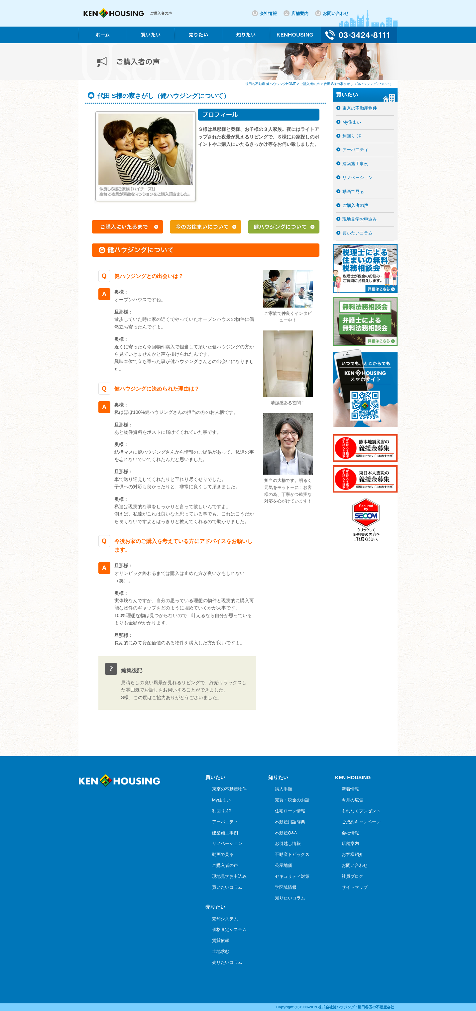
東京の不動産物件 (359, 108)
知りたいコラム (290, 897)
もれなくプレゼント (361, 810)
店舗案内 (299, 13)
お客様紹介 (352, 854)
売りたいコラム (227, 962)
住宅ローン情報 (290, 810)
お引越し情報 (288, 843)
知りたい (278, 777)
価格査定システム (229, 929)
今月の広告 (352, 799)
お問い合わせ (336, 13)
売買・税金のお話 (292, 799)
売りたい (215, 907)
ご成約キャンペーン (361, 821)
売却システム (225, 918)
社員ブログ (352, 876)
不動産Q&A (286, 832)
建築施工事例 (355, 163)
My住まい (351, 122)
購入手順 (283, 788)
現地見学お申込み (359, 219)
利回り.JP (352, 136)
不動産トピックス (292, 854)
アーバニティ (355, 149)
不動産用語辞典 (290, 821)
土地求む (220, 951)
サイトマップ (355, 887)
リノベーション (357, 177)
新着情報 (350, 788)
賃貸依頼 (220, 940)
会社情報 (268, 13)
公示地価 (283, 865)
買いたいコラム (357, 232)
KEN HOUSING (353, 777)
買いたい (215, 777)
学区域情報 (286, 887)
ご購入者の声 (355, 205)
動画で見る (353, 191)
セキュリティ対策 (292, 876)
